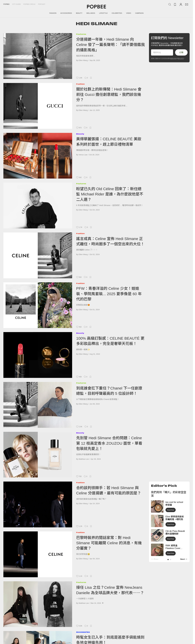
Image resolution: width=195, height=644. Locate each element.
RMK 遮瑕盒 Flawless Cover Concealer (172, 548)
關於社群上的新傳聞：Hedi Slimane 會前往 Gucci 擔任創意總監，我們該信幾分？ (108, 94)
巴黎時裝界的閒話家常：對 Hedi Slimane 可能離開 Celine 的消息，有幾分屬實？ (109, 543)
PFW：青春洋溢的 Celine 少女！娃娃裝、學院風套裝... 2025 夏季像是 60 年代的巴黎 (109, 293)
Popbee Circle (29, 4)
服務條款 (173, 58)
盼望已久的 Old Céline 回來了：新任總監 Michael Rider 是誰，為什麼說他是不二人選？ (109, 194)
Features (81, 34)
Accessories (83, 632)
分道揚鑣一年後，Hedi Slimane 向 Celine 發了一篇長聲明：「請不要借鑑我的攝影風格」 (110, 44)
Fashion (80, 84)
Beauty (80, 134)
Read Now (170, 510)
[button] (168, 559)
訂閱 (181, 52)
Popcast (41, 4)
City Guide (16, 4)
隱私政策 (181, 58)
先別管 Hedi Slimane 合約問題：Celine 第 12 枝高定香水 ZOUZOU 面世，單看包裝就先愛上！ (109, 443)
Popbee (6, 4)
